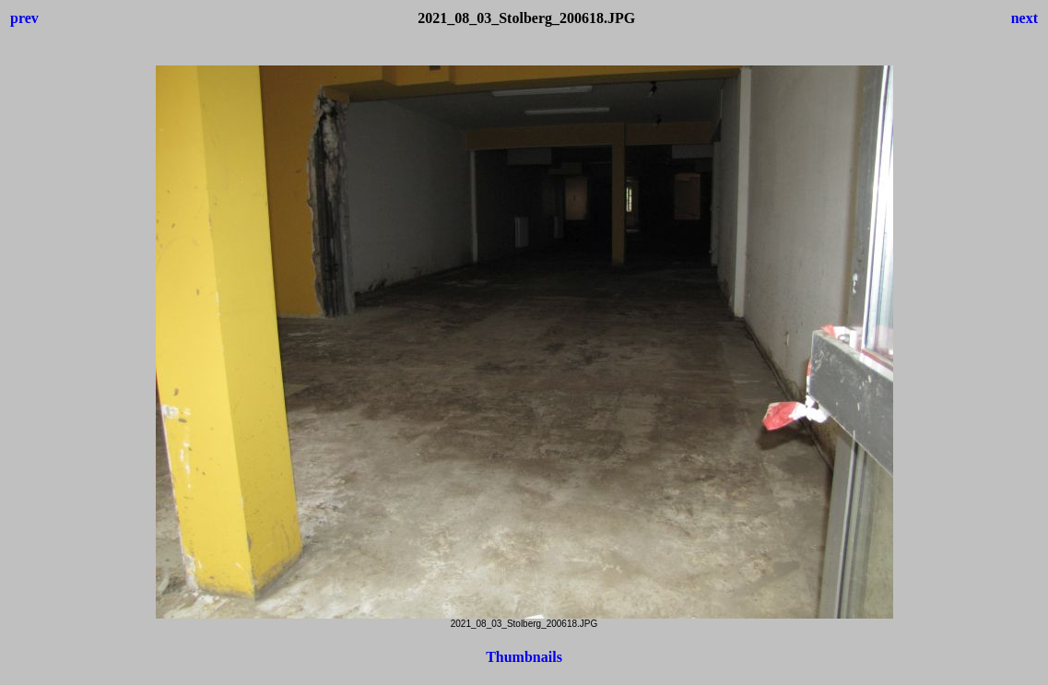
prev (24, 18)
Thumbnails (524, 657)
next (1024, 18)
